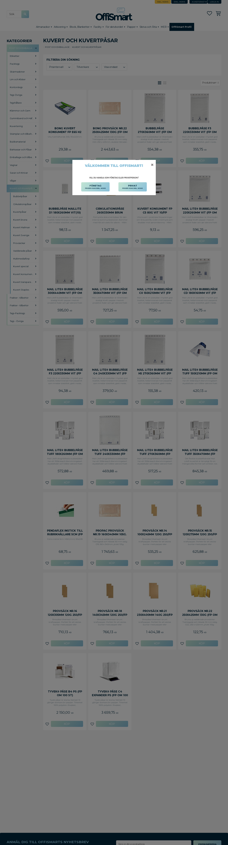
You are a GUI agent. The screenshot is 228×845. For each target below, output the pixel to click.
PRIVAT (132, 187)
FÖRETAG (95, 187)
